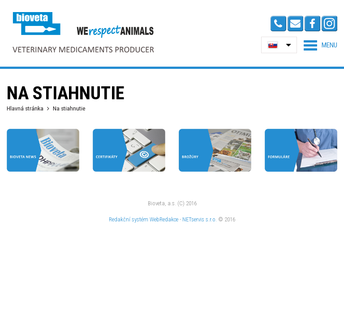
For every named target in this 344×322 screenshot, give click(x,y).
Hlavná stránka (25, 108)
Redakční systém (128, 219)
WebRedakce (164, 219)
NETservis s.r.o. (199, 219)
